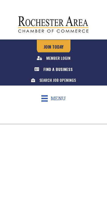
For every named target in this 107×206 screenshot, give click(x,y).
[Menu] (53, 98)
